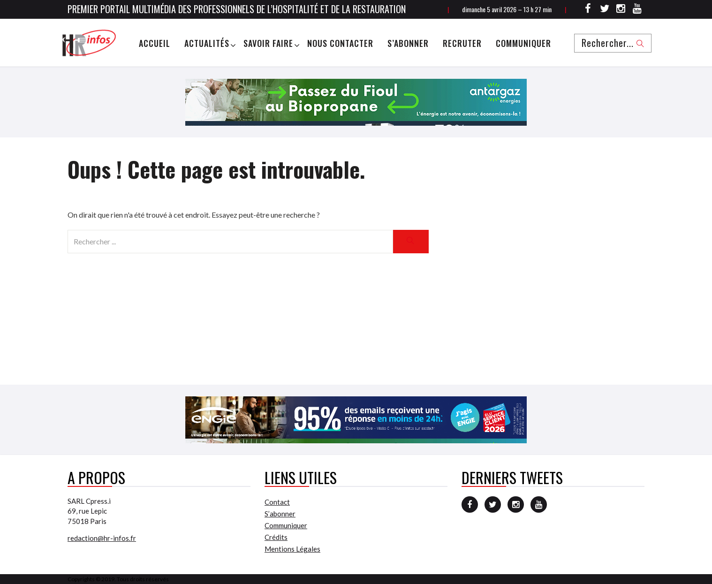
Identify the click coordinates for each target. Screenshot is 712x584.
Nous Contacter (340, 43)
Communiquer (523, 43)
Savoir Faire (268, 43)
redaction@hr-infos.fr (102, 538)
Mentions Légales (292, 549)
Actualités (206, 43)
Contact (277, 502)
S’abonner (408, 43)
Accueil (154, 43)
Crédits (276, 537)
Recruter (462, 43)
